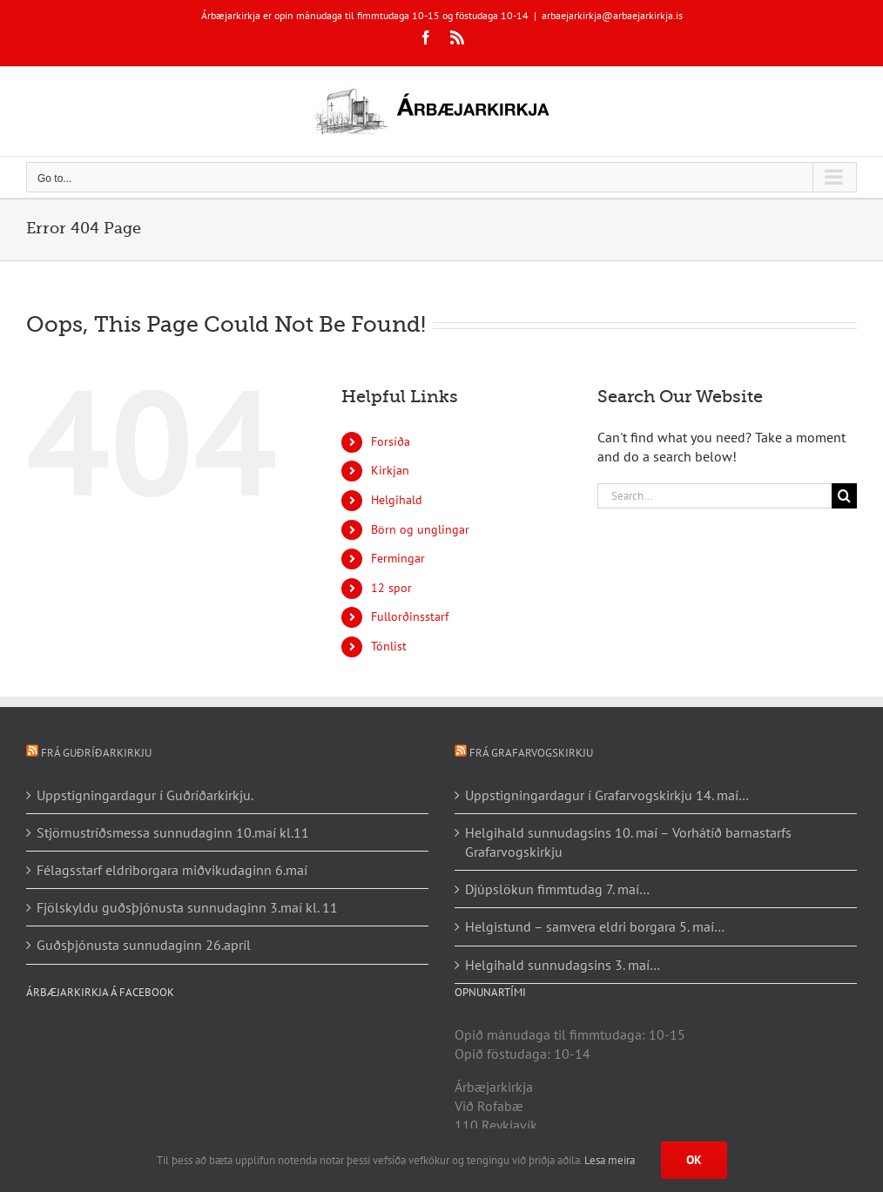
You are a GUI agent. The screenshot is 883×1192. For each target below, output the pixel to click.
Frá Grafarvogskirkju (531, 752)
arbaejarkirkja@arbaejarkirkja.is (612, 15)
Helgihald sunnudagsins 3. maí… (562, 964)
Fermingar (398, 558)
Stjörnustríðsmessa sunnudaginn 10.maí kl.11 (173, 832)
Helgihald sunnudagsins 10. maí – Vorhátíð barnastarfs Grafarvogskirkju (628, 842)
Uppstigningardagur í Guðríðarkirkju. (145, 795)
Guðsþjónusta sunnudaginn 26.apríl (144, 944)
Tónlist (389, 646)
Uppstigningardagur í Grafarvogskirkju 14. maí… (607, 795)
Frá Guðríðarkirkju (96, 752)
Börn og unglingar (420, 529)
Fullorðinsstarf (409, 616)
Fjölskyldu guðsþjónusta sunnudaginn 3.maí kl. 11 (187, 907)
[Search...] (714, 495)
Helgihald (396, 500)
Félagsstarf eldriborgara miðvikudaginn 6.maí (172, 870)
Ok (694, 1160)
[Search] (844, 495)
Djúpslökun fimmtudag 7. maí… (557, 889)
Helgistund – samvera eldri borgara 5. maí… (595, 926)
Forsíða (390, 441)
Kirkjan (390, 470)
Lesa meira (609, 1160)
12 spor (391, 588)
